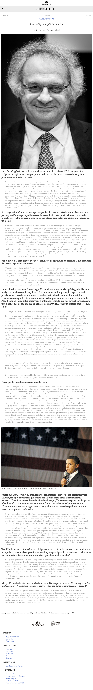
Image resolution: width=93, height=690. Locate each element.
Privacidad (10, 674)
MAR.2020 (89, 15)
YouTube (9, 649)
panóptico (4, 15)
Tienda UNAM (12, 681)
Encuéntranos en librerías (15, 676)
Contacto (9, 639)
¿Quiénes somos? (12, 637)
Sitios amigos (11, 678)
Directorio (10, 641)
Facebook (9, 654)
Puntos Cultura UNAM (15, 683)
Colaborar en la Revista (14, 666)
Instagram (9, 651)
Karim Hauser (46, 19)
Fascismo (47, 15)
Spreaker (9, 658)
